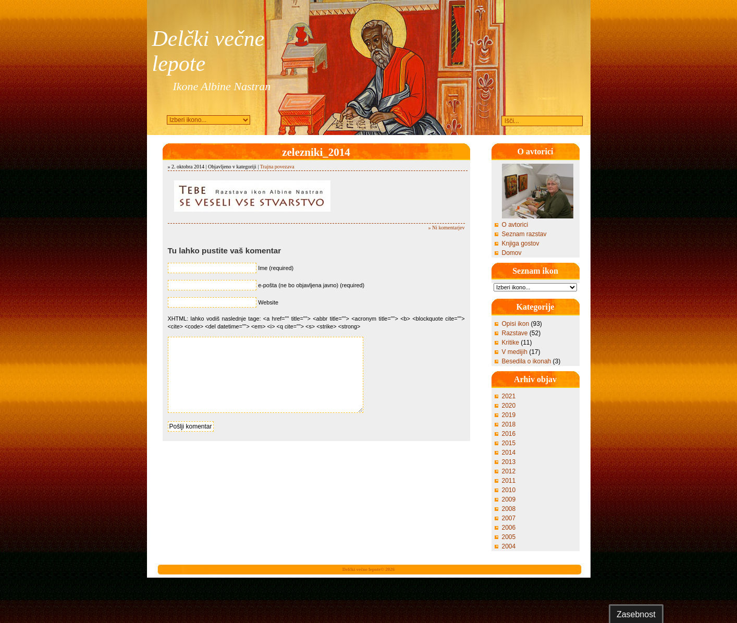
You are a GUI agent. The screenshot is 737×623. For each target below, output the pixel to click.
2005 (509, 537)
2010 (509, 490)
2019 (509, 415)
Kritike (510, 342)
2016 (509, 433)
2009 (509, 499)
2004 (509, 546)
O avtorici (515, 224)
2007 (509, 518)
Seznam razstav (524, 234)
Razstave (515, 333)
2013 (509, 462)
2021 (509, 396)
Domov (512, 252)
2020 (509, 405)
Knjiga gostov (520, 243)
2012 (509, 471)
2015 (509, 443)
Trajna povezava (277, 166)
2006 (509, 527)
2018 (509, 424)
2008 (509, 508)
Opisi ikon (516, 323)
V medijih (514, 352)
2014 (509, 452)
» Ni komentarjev (446, 227)
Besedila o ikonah (526, 361)
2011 (509, 480)
